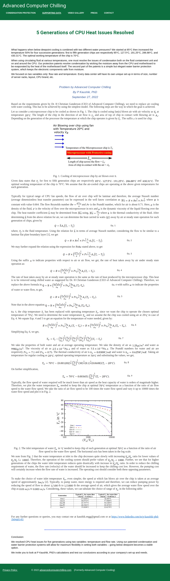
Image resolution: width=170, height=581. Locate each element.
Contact (109, 13)
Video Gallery (76, 13)
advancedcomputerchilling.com (55, 570)
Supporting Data (51, 13)
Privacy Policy (10, 570)
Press (94, 13)
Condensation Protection (21, 13)
